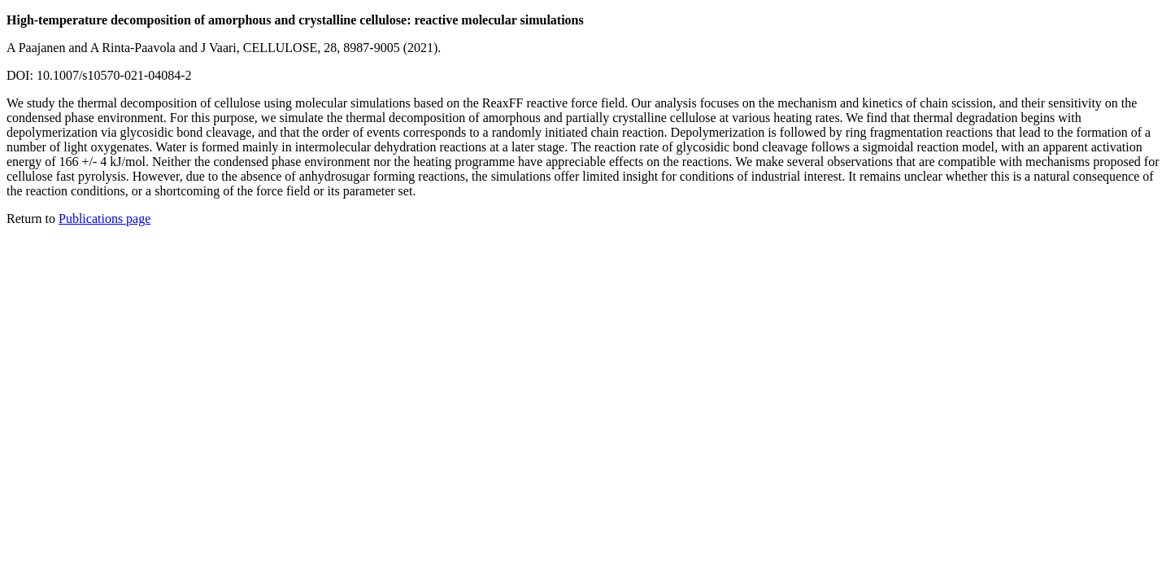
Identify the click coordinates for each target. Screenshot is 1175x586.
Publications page (104, 218)
